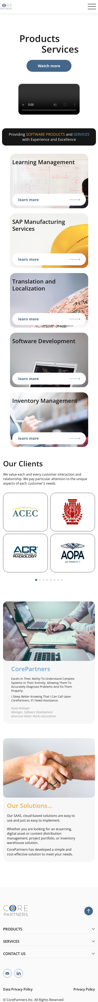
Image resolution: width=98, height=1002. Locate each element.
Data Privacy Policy (18, 989)
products (49, 929)
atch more (49, 65)
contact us (49, 953)
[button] (36, 580)
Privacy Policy (84, 989)
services (49, 941)
